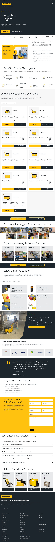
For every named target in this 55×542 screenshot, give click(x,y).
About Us (40, 515)
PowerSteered (4, 533)
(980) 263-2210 (5, 0)
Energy (21, 540)
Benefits (3, 37)
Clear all (46, 103)
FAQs (43, 37)
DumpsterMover (5, 527)
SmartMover (4, 522)
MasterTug (4, 524)
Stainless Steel (4, 536)
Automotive (22, 531)
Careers (40, 517)
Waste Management (23, 534)
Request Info (7, 124)
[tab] (3, 281)
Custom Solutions (5, 540)
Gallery (15, 37)
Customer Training (42, 527)
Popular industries (21, 37)
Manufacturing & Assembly (25, 536)
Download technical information (19, 124)
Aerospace (22, 529)
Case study (36, 37)
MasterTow (4, 526)
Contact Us (41, 520)
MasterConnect (41, 531)
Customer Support (42, 526)
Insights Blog (22, 524)
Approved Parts (41, 529)
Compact (3, 515)
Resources (22, 520)
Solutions (9, 37)
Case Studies (22, 522)
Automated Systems (5, 538)
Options (30, 37)
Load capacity (4, 103)
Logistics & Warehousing (24, 538)
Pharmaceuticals (23, 533)
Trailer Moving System (6, 534)
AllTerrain (3, 531)
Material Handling (23, 517)
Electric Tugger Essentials (24, 515)
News (40, 519)
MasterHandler (4, 529)
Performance (4, 517)
